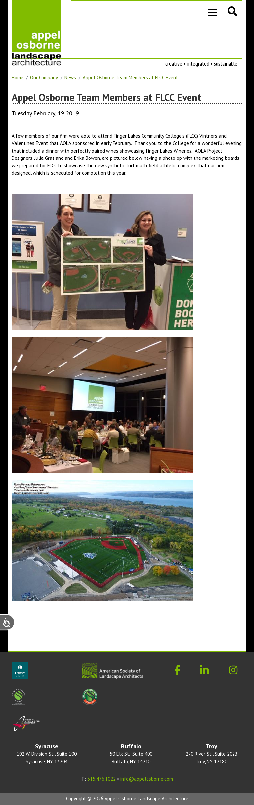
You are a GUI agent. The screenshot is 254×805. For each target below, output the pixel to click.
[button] (232, 11)
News (70, 77)
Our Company (44, 77)
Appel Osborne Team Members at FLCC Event (130, 77)
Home (17, 77)
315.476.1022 (101, 779)
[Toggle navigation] (213, 12)
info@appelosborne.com (146, 779)
